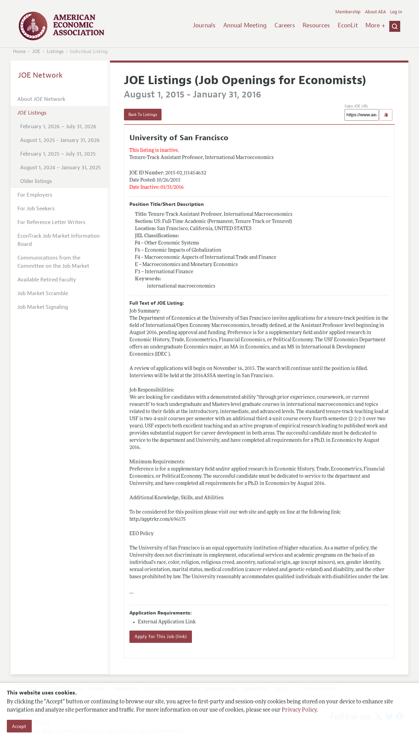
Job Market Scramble (42, 293)
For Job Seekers (36, 208)
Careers (285, 25)
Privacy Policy (299, 710)
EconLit (348, 25)
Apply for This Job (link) (161, 636)
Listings (55, 51)
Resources (316, 25)
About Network (41, 99)
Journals (204, 25)
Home (19, 51)
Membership (348, 12)
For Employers (34, 194)
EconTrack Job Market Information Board (58, 240)
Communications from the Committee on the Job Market (53, 261)
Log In (396, 12)
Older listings (36, 181)
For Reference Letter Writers (51, 222)
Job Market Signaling (42, 307)
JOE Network (40, 75)
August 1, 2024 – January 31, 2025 (60, 167)
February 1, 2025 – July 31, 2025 (58, 153)
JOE (36, 51)
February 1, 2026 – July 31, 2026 (58, 126)
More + (375, 25)
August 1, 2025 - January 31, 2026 (60, 140)
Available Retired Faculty (46, 279)
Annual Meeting (245, 25)
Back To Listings (142, 114)
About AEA (375, 12)
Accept (19, 726)
